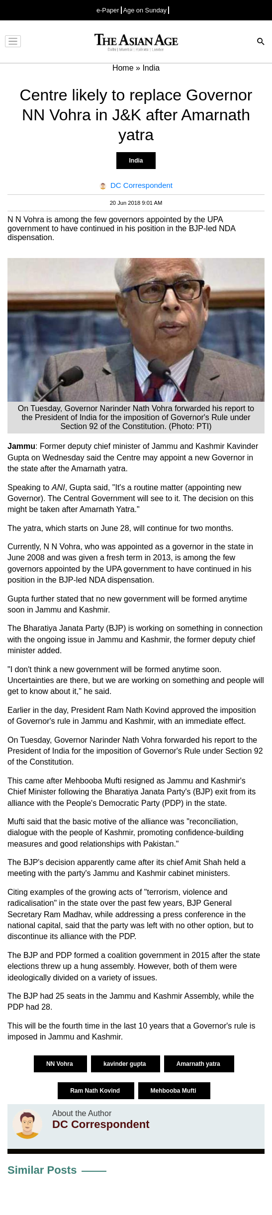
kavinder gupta (125, 1063)
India (136, 160)
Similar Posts (42, 1170)
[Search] (261, 42)
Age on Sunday (145, 10)
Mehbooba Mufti (174, 1090)
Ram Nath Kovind (95, 1090)
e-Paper (107, 10)
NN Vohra (60, 1063)
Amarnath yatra (199, 1063)
